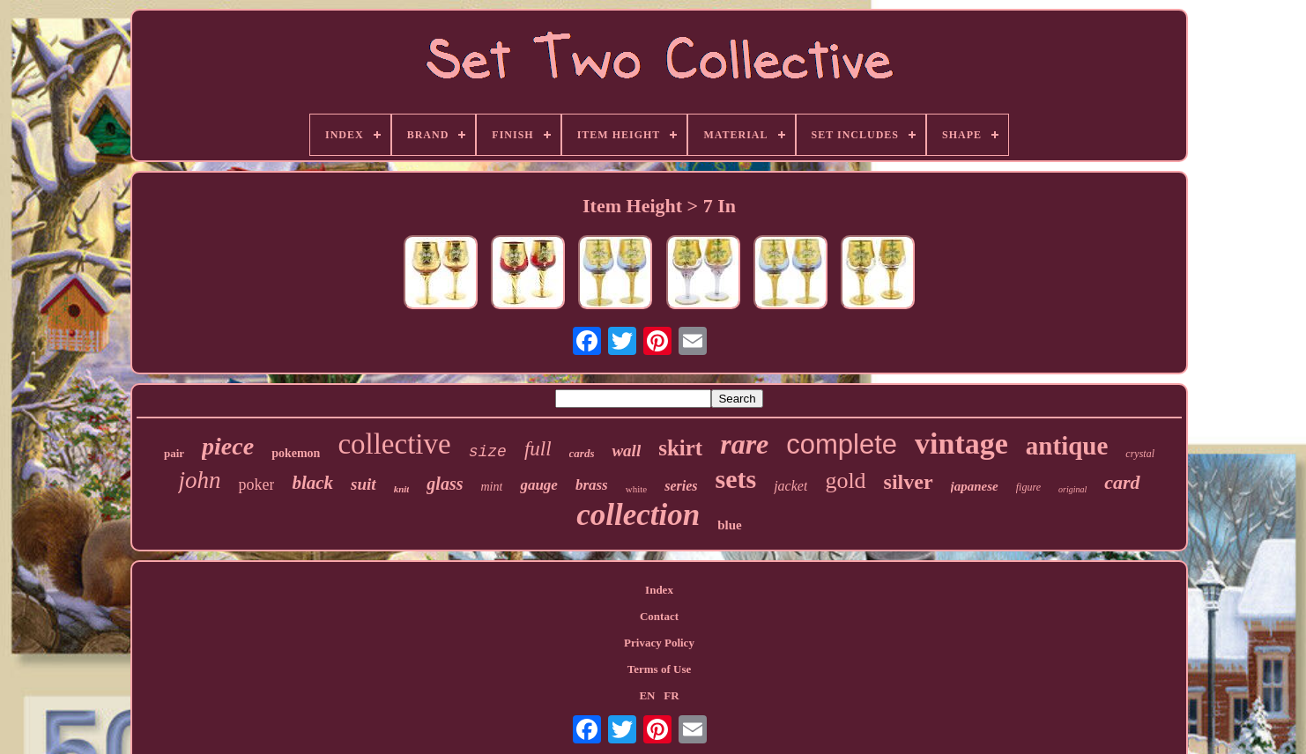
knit (402, 489)
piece (228, 446)
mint (491, 486)
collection (638, 515)
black (312, 482)
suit (363, 484)
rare (744, 444)
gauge (539, 485)
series (680, 485)
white (636, 489)
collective (394, 444)
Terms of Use (659, 669)
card (1121, 482)
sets (736, 478)
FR (671, 695)
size (488, 452)
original (1072, 489)
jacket (790, 485)
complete (841, 444)
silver (908, 481)
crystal (1139, 453)
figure (1028, 487)
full (538, 449)
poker (256, 484)
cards (582, 453)
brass (591, 485)
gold (845, 480)
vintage (961, 443)
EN (647, 695)
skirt (680, 448)
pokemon (295, 453)
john (199, 480)
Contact (659, 616)
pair (174, 453)
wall (626, 450)
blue (729, 525)
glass (445, 483)
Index (659, 589)
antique (1067, 446)
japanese (974, 486)
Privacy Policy (659, 642)
